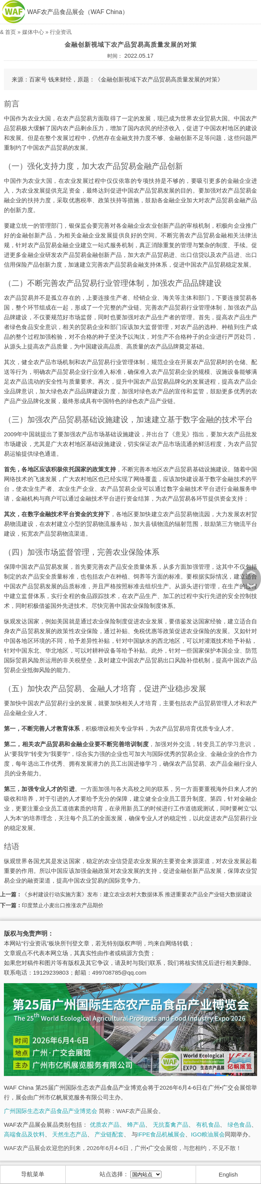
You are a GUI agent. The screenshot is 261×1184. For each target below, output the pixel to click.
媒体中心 (33, 32)
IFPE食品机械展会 (161, 1134)
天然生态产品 (69, 1134)
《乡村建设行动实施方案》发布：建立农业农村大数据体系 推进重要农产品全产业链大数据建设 (137, 894)
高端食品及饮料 (24, 1134)
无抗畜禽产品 (171, 1124)
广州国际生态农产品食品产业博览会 (50, 1111)
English (228, 1174)
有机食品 (208, 1124)
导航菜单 (32, 1174)
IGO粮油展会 (208, 1134)
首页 (10, 32)
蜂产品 (136, 1124)
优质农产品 (104, 1124)
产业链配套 (109, 1134)
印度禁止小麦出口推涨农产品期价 (62, 905)
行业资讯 (61, 32)
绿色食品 (239, 1124)
